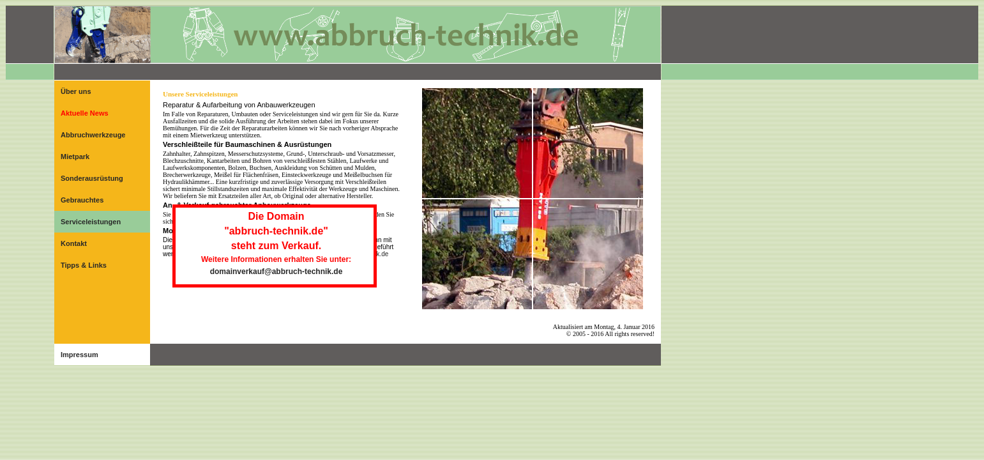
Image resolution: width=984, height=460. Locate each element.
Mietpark (75, 156)
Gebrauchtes (82, 200)
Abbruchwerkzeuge (93, 135)
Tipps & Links (84, 265)
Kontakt (74, 243)
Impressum (79, 354)
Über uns (76, 91)
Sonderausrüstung (92, 178)
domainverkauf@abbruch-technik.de (276, 271)
